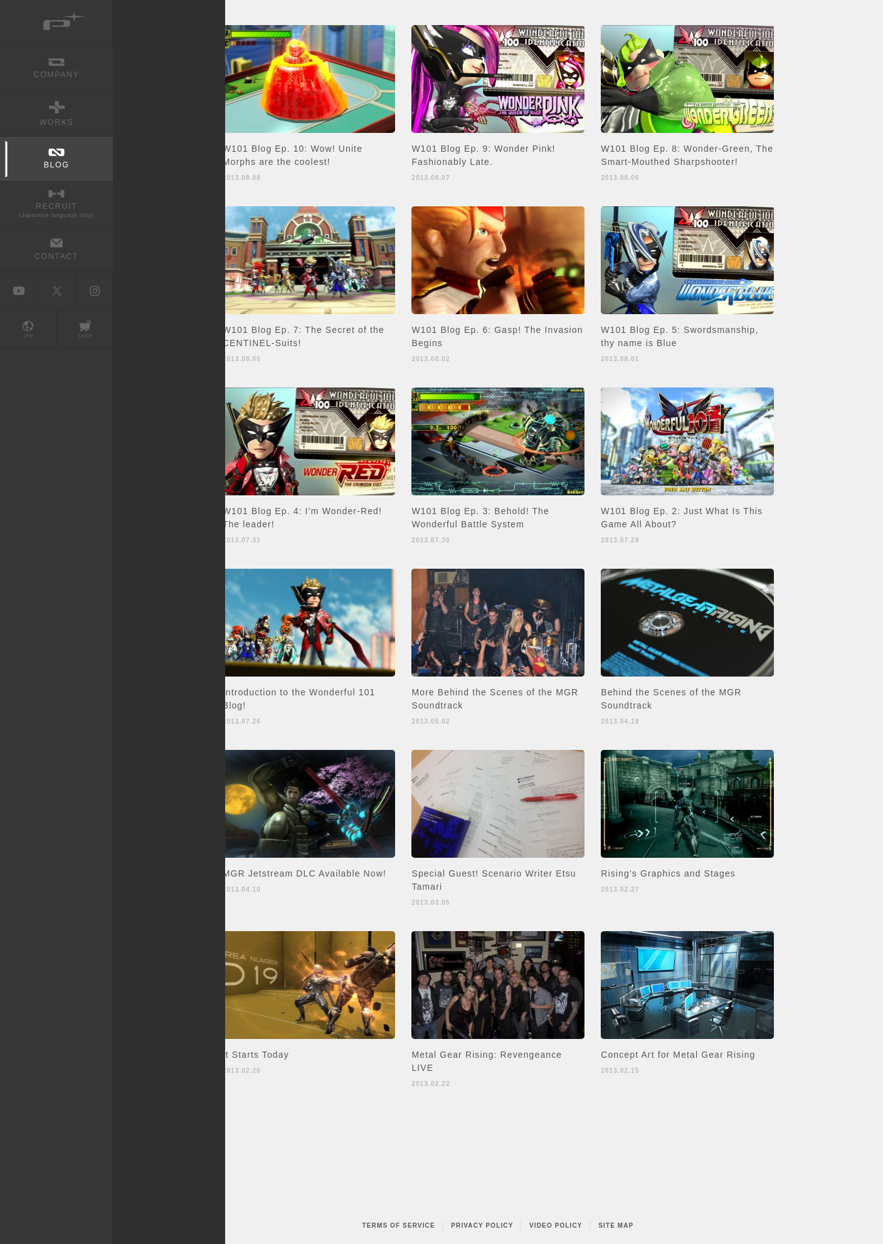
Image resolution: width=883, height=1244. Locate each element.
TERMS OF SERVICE (398, 1225)
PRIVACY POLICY (482, 1225)
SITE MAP (615, 1225)
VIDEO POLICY (556, 1225)
